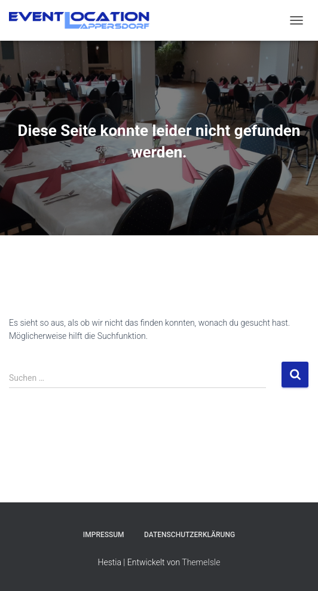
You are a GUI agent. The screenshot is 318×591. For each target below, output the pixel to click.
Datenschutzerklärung (189, 535)
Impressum (103, 535)
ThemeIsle (201, 562)
